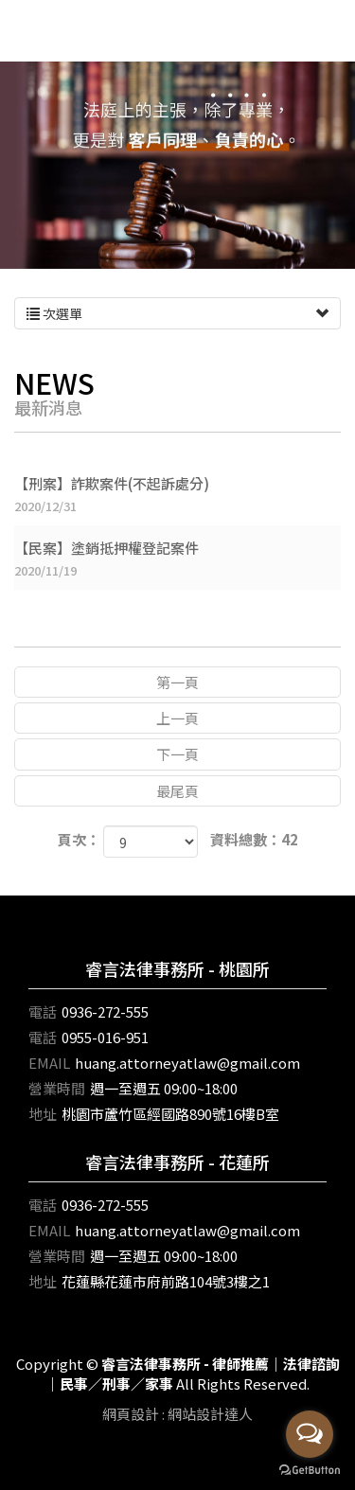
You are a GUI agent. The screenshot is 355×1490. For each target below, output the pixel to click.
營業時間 (56, 1088)
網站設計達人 (210, 1414)
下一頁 (177, 754)
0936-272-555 (105, 1011)
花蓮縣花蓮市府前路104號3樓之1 (166, 1281)
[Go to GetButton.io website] (309, 1470)
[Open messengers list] (309, 1434)
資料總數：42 (254, 839)
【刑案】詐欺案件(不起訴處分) (177, 494)
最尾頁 (177, 791)
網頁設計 (130, 1414)
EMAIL (49, 1063)
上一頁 (177, 718)
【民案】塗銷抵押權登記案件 (177, 559)
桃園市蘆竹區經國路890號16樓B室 (170, 1114)
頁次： (79, 839)
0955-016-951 (105, 1037)
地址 (42, 1114)
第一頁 (177, 682)
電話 (42, 1011)
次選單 (177, 313)
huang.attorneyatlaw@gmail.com (187, 1063)
